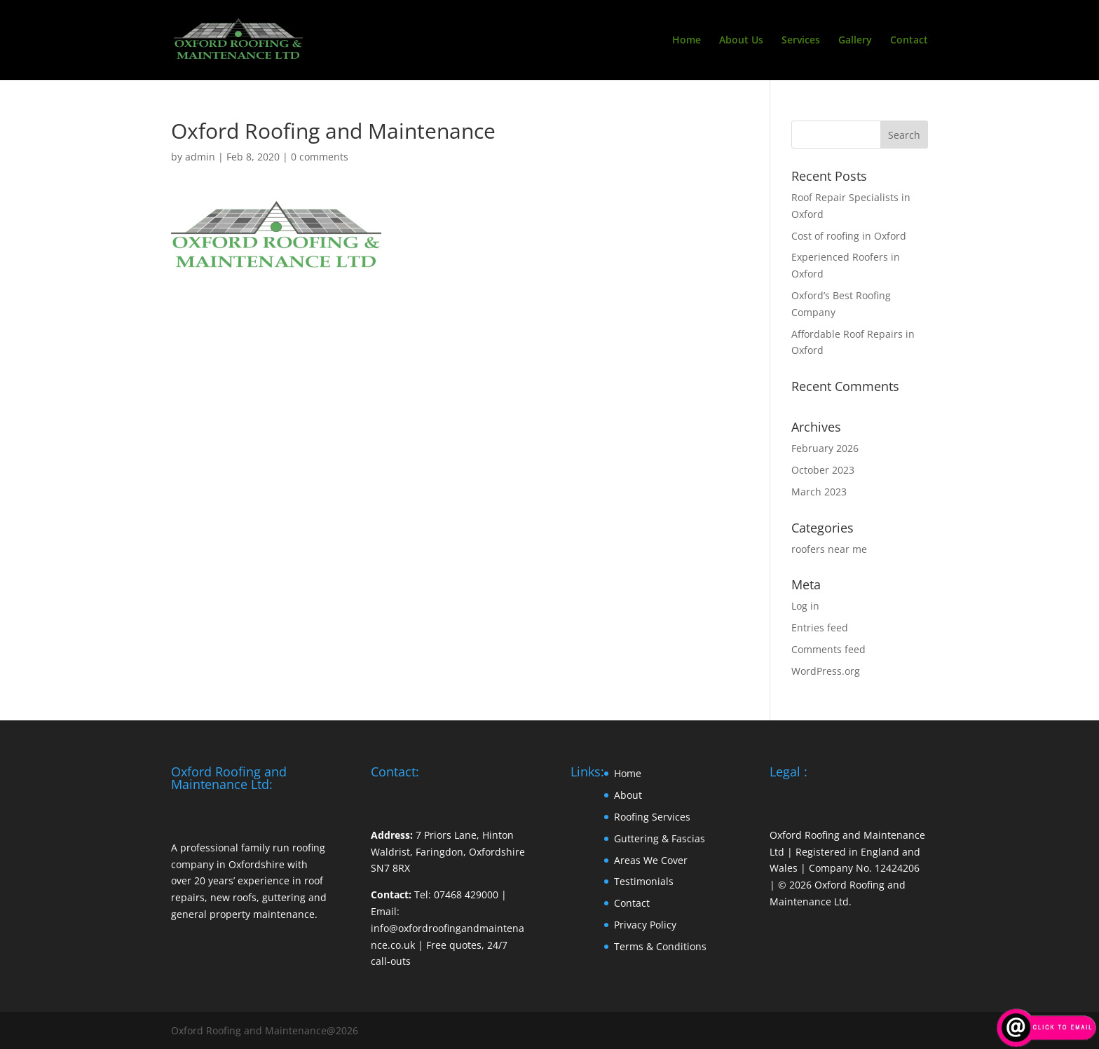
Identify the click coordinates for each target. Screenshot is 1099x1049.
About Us (741, 40)
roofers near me (829, 549)
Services (800, 40)
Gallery (855, 40)
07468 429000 (466, 894)
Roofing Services (652, 816)
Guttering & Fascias (659, 838)
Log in (805, 605)
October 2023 (822, 469)
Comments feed (828, 649)
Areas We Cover (651, 860)
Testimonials (644, 881)
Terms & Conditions (660, 946)
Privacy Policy (645, 924)
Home (686, 40)
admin (200, 156)
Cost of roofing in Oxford (848, 235)
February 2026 (825, 448)
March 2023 (819, 491)
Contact (909, 40)
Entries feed (819, 627)
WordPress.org (825, 671)
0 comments (319, 156)
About (628, 795)
